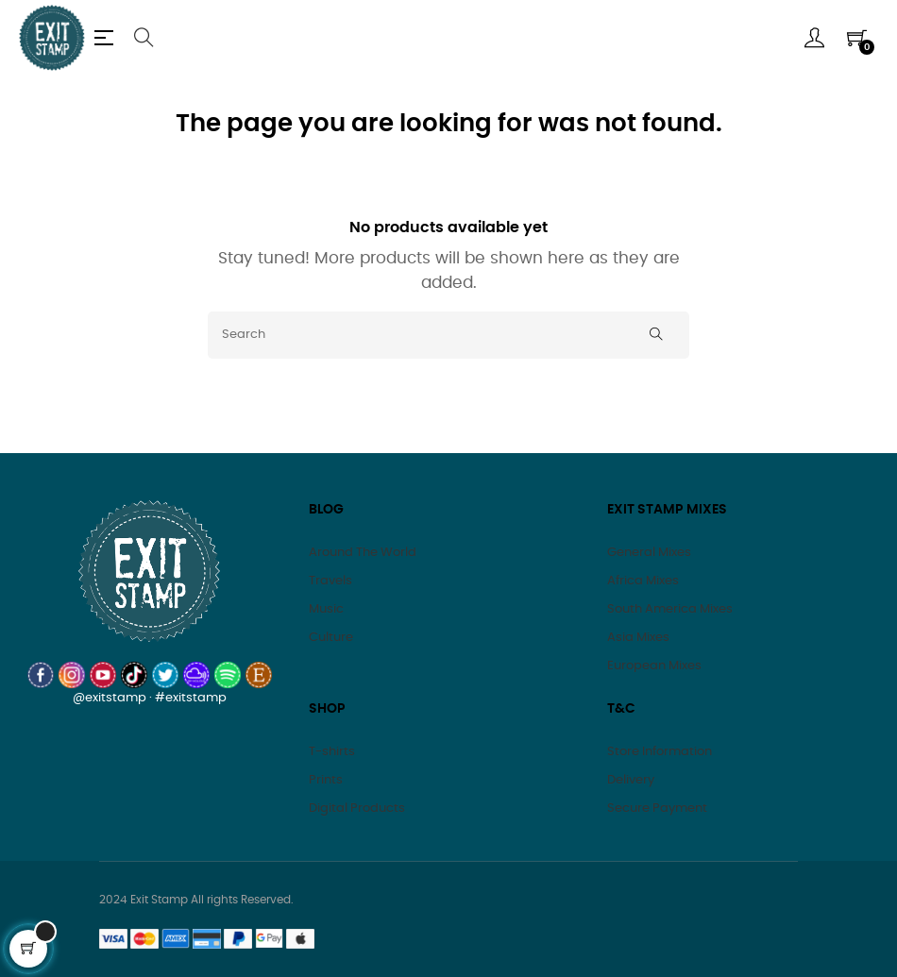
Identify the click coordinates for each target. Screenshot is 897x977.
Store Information (659, 752)
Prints (326, 780)
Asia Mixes (638, 638)
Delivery (630, 780)
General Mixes (649, 553)
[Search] (448, 335)
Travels (330, 581)
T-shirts (332, 752)
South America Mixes (670, 609)
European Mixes (654, 666)
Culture (331, 638)
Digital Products (357, 808)
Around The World (362, 553)
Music (326, 609)
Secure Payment (657, 808)
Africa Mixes (643, 581)
